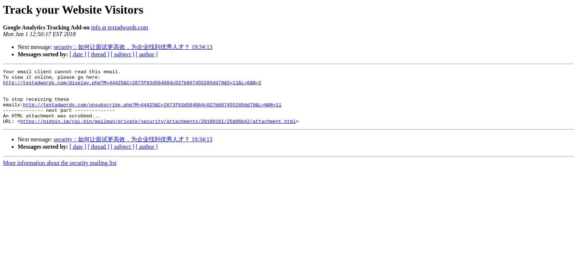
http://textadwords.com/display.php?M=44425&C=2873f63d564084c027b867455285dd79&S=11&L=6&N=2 (132, 85)
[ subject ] (122, 54)
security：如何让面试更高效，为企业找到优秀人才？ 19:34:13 (133, 47)
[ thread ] (98, 54)
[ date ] (78, 54)
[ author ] (147, 54)
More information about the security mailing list (59, 174)
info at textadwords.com (119, 27)
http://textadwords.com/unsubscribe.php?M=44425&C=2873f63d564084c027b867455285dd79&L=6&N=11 (152, 112)
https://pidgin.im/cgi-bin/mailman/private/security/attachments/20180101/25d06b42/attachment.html (158, 132)
